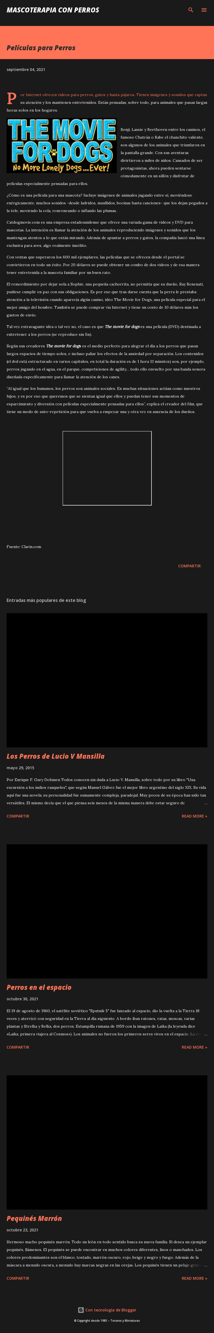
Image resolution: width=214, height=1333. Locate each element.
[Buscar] (191, 10)
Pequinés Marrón (34, 1218)
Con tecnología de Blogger (107, 1310)
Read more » (194, 816)
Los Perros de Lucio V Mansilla (56, 756)
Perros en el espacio (39, 987)
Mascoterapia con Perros (53, 9)
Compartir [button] (189, 565)
